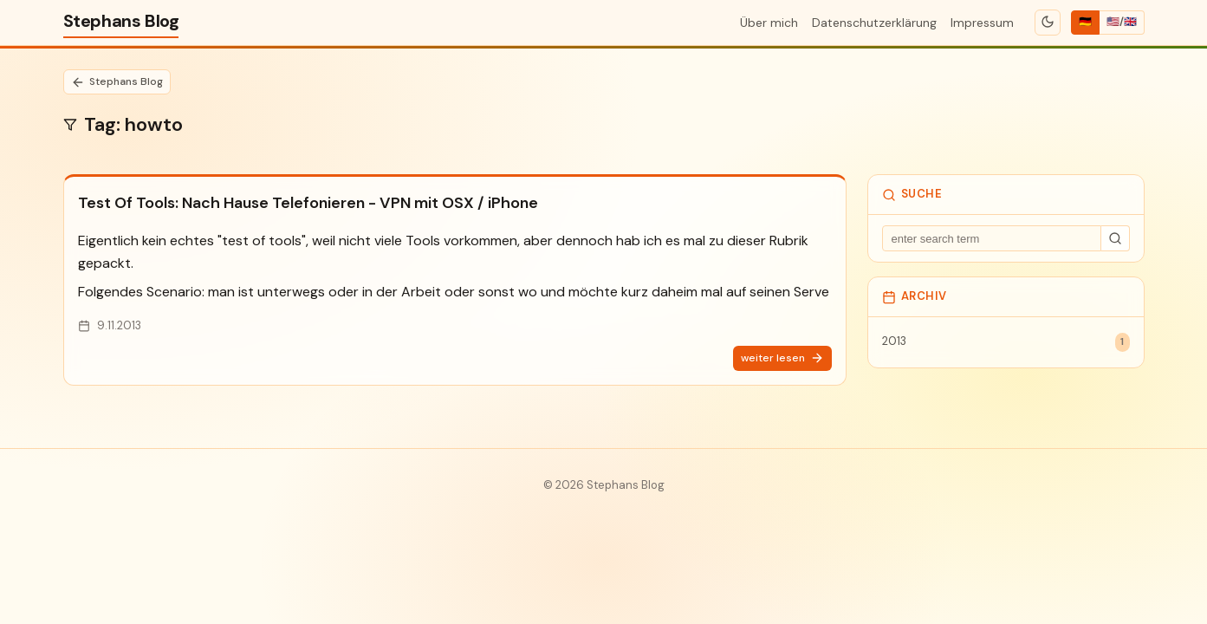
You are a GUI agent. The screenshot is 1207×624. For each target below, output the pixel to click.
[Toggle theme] (1047, 23)
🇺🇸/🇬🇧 (1121, 22)
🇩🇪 (1085, 22)
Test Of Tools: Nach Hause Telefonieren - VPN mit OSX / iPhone (308, 202)
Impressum (982, 22)
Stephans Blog (121, 21)
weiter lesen (782, 358)
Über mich (769, 22)
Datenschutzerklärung (874, 22)
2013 (1006, 342)
